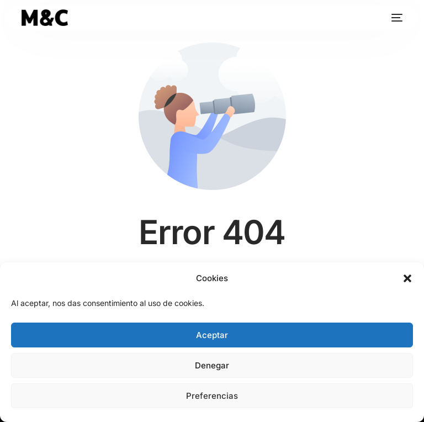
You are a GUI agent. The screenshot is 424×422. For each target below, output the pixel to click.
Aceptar (212, 335)
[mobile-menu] (394, 17)
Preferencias (212, 396)
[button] (407, 278)
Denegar (212, 365)
